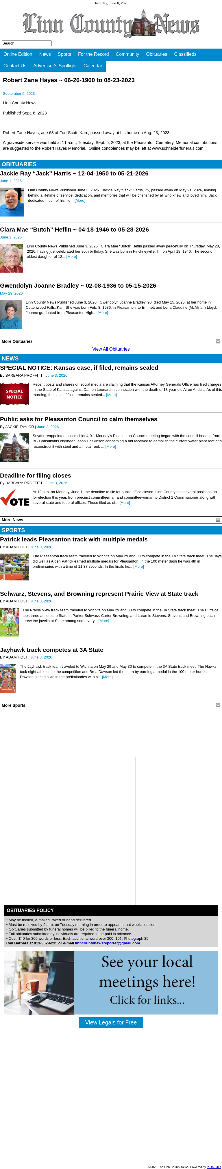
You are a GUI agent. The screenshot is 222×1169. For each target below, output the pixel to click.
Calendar (93, 65)
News (45, 54)
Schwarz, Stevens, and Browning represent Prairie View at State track (99, 593)
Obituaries (156, 54)
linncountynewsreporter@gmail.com (107, 943)
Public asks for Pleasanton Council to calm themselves (78, 419)
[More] (80, 200)
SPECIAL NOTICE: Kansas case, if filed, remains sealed (79, 367)
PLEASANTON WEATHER (111, 733)
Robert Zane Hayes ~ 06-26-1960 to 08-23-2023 (69, 80)
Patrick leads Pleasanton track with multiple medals (74, 539)
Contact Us (14, 65)
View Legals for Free (111, 1022)
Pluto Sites (214, 1167)
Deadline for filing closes (35, 475)
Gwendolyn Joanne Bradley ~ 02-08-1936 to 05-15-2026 (78, 285)
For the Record (93, 54)
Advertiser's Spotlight (55, 65)
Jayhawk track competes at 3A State (51, 649)
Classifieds (185, 54)
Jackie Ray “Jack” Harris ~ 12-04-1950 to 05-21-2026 (74, 173)
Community (127, 54)
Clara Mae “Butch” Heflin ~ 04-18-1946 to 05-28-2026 (74, 229)
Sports (64, 54)
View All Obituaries (111, 349)
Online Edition (17, 54)
